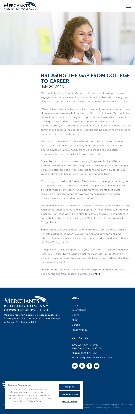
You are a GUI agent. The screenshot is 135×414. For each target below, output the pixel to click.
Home (75, 305)
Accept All (69, 387)
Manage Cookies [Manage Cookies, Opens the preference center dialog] (69, 401)
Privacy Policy (79, 329)
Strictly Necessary (69, 394)
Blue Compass (114, 408)
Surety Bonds (79, 309)
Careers (76, 324)
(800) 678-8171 (88, 352)
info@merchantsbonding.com (95, 357)
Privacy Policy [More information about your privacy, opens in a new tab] (34, 401)
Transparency (88, 408)
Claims (75, 314)
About (75, 319)
